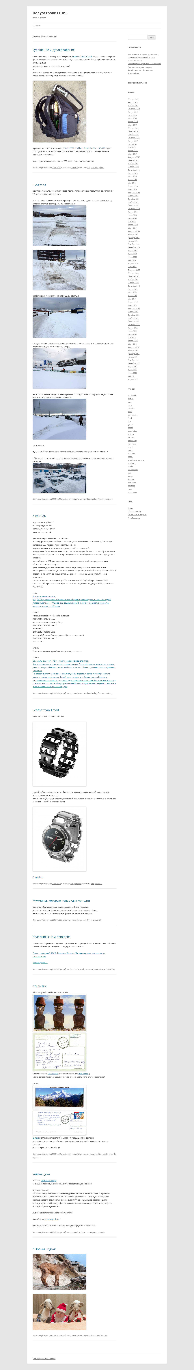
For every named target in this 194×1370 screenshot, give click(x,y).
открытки (39, 986)
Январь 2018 (133, 128)
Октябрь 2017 (133, 134)
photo (101, 167)
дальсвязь (132, 492)
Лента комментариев (137, 514)
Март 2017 (132, 154)
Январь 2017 (133, 160)
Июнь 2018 (132, 118)
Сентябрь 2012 (134, 324)
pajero (130, 450)
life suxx (100, 499)
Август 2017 (132, 141)
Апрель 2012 (133, 341)
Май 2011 (132, 376)
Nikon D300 (69, 148)
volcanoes (132, 482)
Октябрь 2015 (133, 205)
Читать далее (40, 962)
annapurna (92, 1154)
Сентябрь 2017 (134, 138)
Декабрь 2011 (133, 353)
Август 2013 (132, 289)
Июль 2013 (132, 292)
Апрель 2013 (133, 302)
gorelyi (130, 424)
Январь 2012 (133, 350)
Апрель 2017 (133, 150)
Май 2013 (132, 299)
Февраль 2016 (134, 192)
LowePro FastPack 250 (82, 56)
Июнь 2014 (132, 257)
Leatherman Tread (46, 710)
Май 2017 (132, 147)
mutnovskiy (132, 440)
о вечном (39, 516)
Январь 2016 (133, 196)
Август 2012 (132, 328)
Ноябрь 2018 (133, 105)
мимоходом (41, 1174)
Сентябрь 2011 (134, 363)
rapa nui (36, 1157)
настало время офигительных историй (144, 63)
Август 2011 (132, 366)
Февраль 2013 (134, 308)
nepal (104, 1154)
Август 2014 (132, 250)
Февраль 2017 (134, 157)
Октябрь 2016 (133, 167)
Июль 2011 (132, 370)
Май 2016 (132, 183)
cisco (130, 405)
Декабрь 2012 (133, 315)
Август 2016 (132, 173)
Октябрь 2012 (133, 321)
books (89, 920)
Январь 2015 (133, 234)
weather (108, 499)
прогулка (39, 184)
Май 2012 (132, 337)
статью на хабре (48, 1180)
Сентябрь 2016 (134, 170)
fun (88, 167)
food (130, 418)
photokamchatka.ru (136, 460)
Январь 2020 (133, 99)
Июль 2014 (132, 254)
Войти (130, 508)
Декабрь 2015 (133, 199)
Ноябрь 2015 (133, 202)
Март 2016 (132, 189)
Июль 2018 (132, 115)
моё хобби (83, 1073)
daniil (130, 411)
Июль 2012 (132, 331)
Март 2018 (132, 125)
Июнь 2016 (132, 179)
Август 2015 (132, 212)
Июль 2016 (132, 176)
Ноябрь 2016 (133, 163)
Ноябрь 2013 (133, 279)
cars (129, 402)
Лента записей (134, 511)
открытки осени (135, 60)
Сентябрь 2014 (134, 247)
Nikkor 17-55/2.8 (84, 148)
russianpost (133, 469)
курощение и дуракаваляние (54, 50)
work (82, 969)
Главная (36, 25)
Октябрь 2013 (133, 283)
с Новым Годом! (44, 1249)
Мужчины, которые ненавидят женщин (61, 900)
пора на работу (52, 1219)
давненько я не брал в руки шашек (143, 54)
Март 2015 (132, 228)
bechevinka (132, 395)
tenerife (131, 479)
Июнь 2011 (132, 373)
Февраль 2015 (134, 231)
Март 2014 (132, 266)
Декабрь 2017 (133, 131)
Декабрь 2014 (133, 237)
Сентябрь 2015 (134, 208)
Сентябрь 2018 (134, 109)
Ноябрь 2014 (133, 241)
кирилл (104, 1335)
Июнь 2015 (132, 218)
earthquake (132, 415)
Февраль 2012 (134, 347)
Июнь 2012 (132, 334)
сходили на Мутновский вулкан (141, 57)
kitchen (131, 434)
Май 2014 (132, 260)
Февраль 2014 (134, 270)
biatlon (130, 399)
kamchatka (91, 499)
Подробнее (38, 877)
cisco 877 (131, 408)
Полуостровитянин (50, 12)
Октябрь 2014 (133, 244)
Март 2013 (132, 305)
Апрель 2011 (133, 379)
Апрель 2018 (133, 121)
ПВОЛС (111, 969)
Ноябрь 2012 (133, 318)
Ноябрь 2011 (133, 357)
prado (130, 466)
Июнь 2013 (132, 295)
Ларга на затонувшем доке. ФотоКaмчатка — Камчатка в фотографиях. (140, 70)
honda (130, 428)
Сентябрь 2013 (134, 286)
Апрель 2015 (133, 225)
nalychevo (132, 444)
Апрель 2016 (133, 186)
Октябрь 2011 (133, 360)
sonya (130, 476)
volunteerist (53, 1073)
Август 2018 (132, 112)
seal (129, 473)
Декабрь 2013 (133, 276)
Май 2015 (132, 221)
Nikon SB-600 (99, 148)
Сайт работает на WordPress (44, 1359)
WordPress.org (134, 518)
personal (74, 167)
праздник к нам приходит (51, 937)
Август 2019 (132, 102)
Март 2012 (132, 344)
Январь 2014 (133, 273)
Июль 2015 (132, 215)
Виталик (36, 1138)
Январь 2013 (133, 312)
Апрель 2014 (133, 263)
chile (99, 1154)
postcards (111, 1154)
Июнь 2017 (132, 144)
